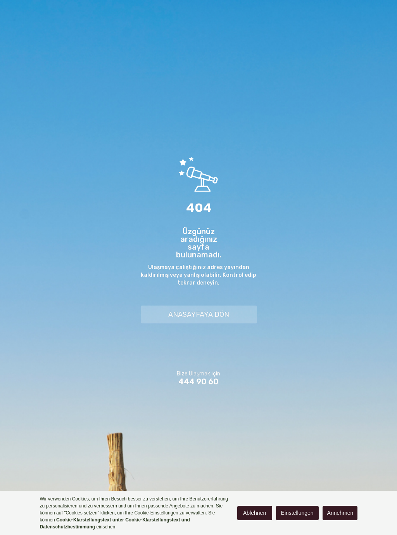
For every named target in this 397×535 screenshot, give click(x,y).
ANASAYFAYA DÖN (198, 314)
